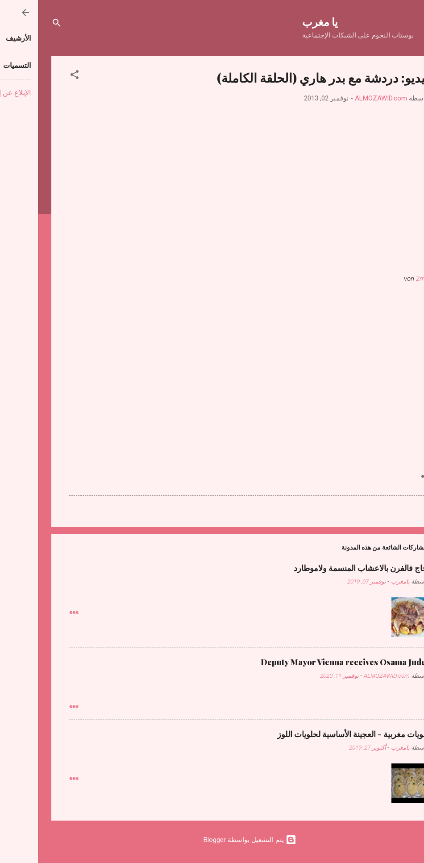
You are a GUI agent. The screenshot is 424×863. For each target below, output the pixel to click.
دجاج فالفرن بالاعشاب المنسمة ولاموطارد (324, 568)
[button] (36, 76)
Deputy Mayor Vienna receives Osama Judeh (308, 662)
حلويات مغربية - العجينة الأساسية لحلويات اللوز (316, 734)
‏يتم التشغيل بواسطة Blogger (212, 840)
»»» (36, 612)
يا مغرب (282, 21)
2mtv (385, 279)
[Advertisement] (212, 353)
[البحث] (18, 24)
